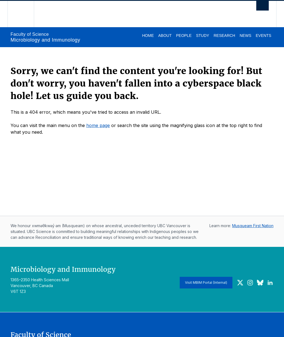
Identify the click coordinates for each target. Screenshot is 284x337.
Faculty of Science (30, 34)
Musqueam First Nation (252, 225)
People (184, 35)
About (164, 35)
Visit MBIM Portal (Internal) (206, 282)
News (245, 35)
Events (263, 35)
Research (224, 35)
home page (98, 125)
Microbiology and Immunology (45, 40)
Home (148, 35)
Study (202, 35)
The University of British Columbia (25, 14)
